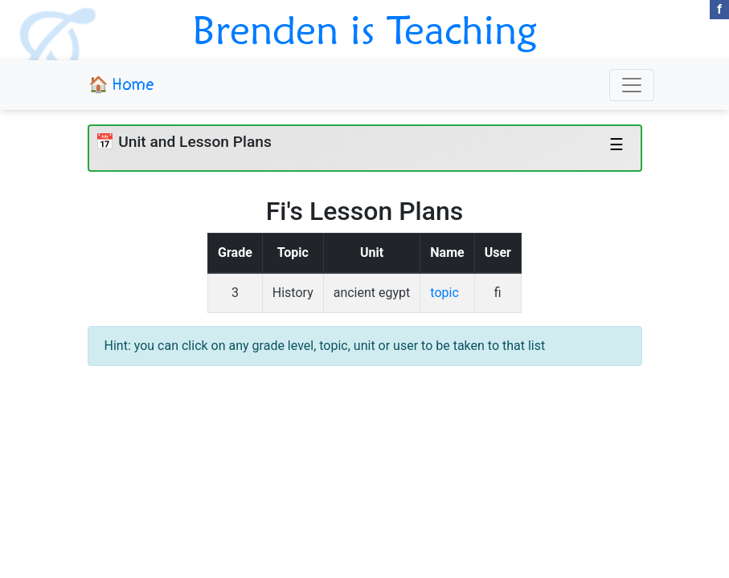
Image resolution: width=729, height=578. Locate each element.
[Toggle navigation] (631, 85)
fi (498, 292)
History (292, 292)
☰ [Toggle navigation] (616, 144)
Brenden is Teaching (364, 30)
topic (444, 292)
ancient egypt (372, 292)
